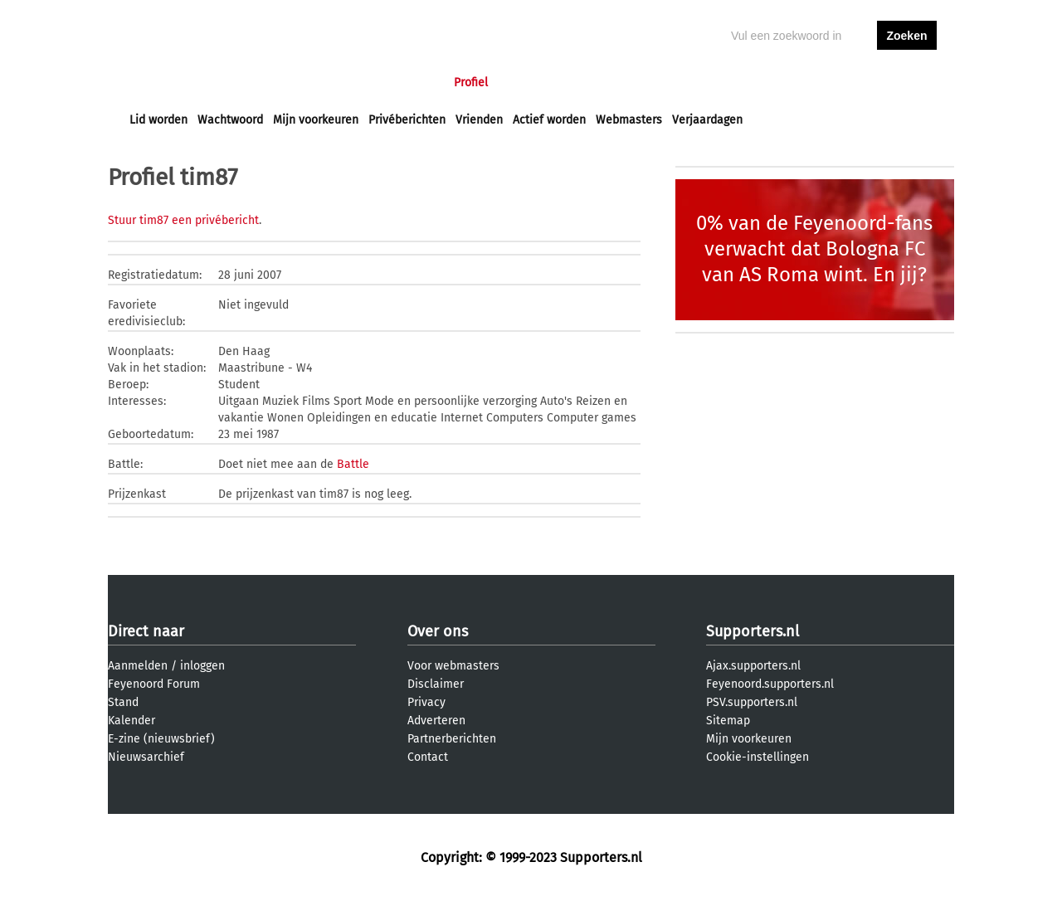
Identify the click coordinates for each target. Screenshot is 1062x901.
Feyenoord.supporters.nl (770, 684)
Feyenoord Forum (154, 684)
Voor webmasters (453, 666)
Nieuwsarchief (146, 757)
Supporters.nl (752, 631)
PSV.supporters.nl (751, 702)
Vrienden (479, 120)
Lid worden (158, 120)
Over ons (437, 631)
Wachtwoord (230, 120)
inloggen (843, 82)
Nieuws (230, 82)
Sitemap (728, 720)
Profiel (471, 82)
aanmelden (907, 82)
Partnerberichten (451, 739)
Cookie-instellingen (757, 757)
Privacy (426, 702)
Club (420, 82)
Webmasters (629, 120)
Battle (353, 464)
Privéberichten (407, 120)
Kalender (131, 720)
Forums (290, 82)
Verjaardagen (707, 120)
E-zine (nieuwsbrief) (161, 739)
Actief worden (549, 120)
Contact (427, 757)
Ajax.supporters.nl (753, 666)
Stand (123, 702)
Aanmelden (138, 666)
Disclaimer (435, 684)
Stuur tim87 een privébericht (183, 220)
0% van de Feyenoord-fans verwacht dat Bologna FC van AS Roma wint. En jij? (814, 249)
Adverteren (436, 720)
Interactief (359, 82)
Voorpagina (159, 82)
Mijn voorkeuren (315, 120)
